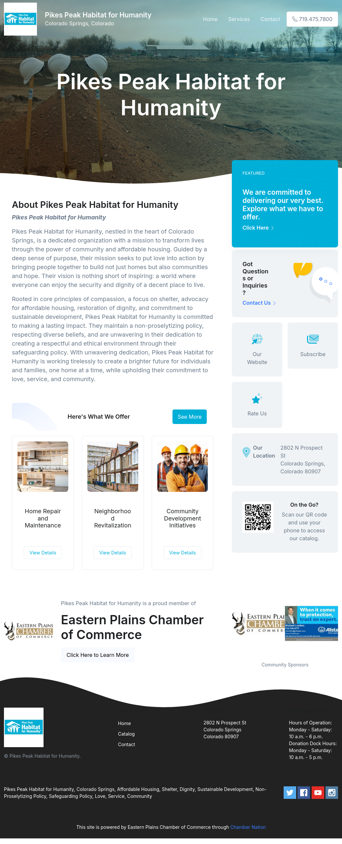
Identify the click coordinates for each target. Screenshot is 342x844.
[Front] (22, 19)
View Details (42, 552)
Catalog (126, 734)
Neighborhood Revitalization (112, 518)
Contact (270, 19)
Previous (227, 623)
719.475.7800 (312, 19)
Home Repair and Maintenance (43, 518)
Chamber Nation (248, 827)
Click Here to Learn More (98, 655)
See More (190, 416)
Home (210, 19)
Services (239, 19)
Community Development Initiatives (182, 518)
